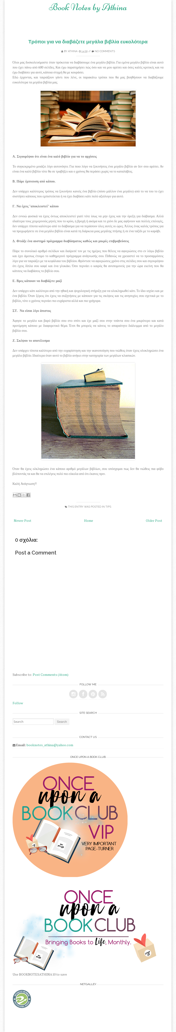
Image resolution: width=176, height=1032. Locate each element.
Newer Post (22, 520)
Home (88, 520)
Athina (72, 51)
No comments (105, 51)
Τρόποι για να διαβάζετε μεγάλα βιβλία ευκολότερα (88, 42)
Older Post (154, 520)
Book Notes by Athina (88, 7)
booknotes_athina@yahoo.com (50, 745)
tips (108, 506)
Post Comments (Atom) (50, 674)
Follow (18, 703)
